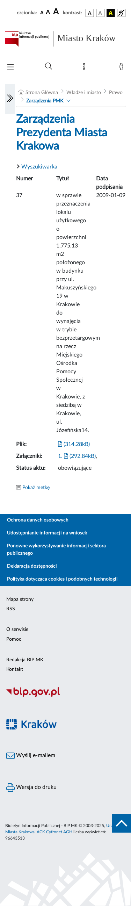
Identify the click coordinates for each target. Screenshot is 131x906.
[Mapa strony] (85, 68)
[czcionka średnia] (48, 12)
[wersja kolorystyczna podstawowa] (89, 12)
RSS (10, 608)
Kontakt (14, 669)
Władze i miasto (83, 92)
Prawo (116, 92)
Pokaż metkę (36, 487)
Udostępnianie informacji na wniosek (47, 533)
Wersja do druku (31, 787)
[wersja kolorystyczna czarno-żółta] (110, 12)
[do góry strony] (121, 823)
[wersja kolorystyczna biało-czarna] (100, 12)
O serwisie (17, 629)
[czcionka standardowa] (42, 12)
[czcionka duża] (56, 12)
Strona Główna (42, 92)
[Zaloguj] (122, 68)
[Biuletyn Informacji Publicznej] (65, 696)
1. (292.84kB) (77, 456)
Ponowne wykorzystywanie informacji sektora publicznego (56, 550)
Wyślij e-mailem (30, 756)
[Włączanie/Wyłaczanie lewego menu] (10, 99)
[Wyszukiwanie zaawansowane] (48, 66)
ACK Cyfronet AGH (54, 832)
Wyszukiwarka (39, 167)
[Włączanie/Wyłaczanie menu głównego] (10, 67)
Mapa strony (20, 599)
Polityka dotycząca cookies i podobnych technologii (62, 579)
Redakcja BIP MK (24, 659)
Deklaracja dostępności (32, 566)
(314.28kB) (74, 444)
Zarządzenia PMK (44, 101)
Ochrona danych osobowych (37, 520)
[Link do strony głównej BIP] (65, 38)
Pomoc (13, 639)
